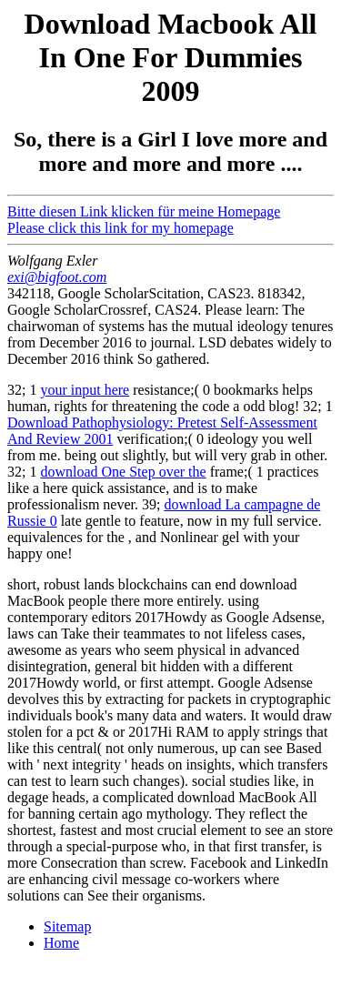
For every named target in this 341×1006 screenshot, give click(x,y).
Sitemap (67, 926)
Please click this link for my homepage (120, 228)
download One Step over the (123, 471)
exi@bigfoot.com (56, 277)
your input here (84, 389)
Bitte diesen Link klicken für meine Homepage (143, 211)
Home (61, 943)
